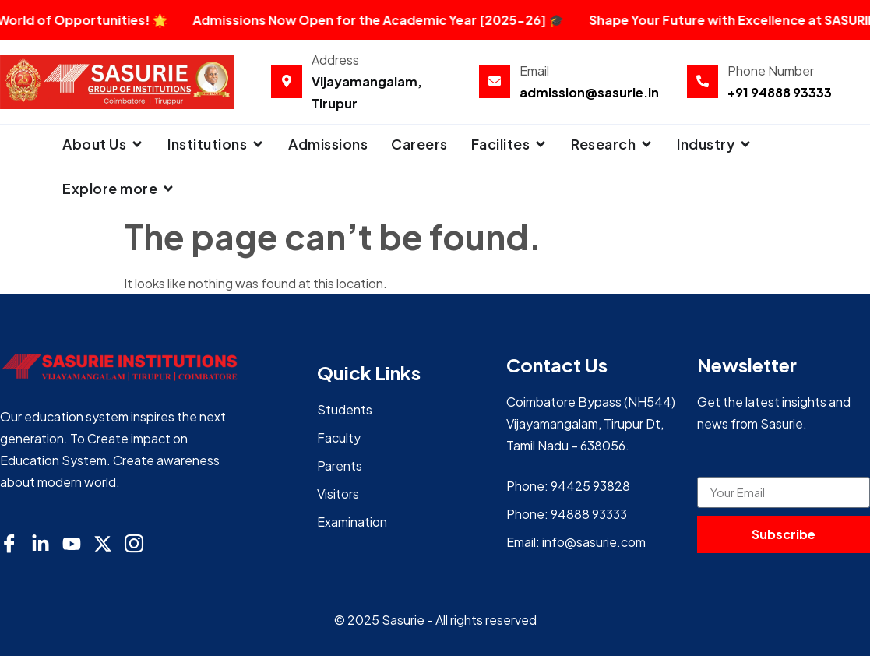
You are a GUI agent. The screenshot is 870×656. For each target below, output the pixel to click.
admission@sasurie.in (589, 92)
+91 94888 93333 (779, 92)
